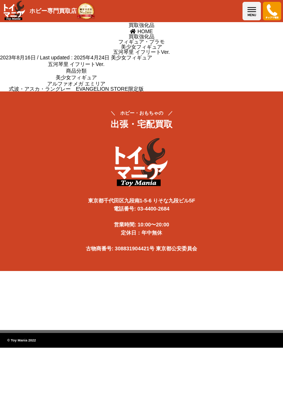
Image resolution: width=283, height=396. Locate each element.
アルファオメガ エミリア (76, 84)
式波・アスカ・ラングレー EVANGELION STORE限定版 (76, 89)
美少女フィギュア (131, 57)
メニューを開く (251, 11)
